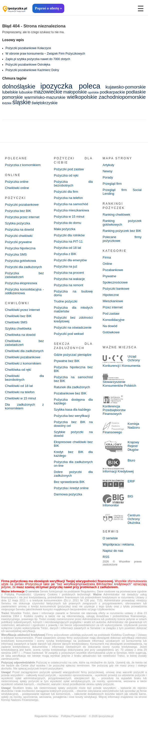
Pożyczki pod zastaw (69, 169)
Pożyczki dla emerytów (70, 260)
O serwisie (110, 538)
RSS (106, 557)
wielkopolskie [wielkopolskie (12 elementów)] (82, 97)
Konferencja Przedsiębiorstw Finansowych (114, 410)
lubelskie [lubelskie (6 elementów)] (10, 92)
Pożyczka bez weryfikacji (72, 416)
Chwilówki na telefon (20, 392)
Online (107, 264)
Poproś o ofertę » (48, 8)
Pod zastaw (111, 313)
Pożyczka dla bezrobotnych (73, 183)
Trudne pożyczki (65, 301)
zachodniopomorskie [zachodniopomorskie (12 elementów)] (122, 97)
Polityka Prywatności (73, 716)
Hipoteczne (111, 295)
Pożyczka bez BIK (18, 211)
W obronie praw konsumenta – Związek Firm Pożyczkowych (45, 53)
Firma (107, 257)
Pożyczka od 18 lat (67, 248)
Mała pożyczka (64, 229)
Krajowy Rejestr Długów (133, 446)
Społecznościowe (115, 282)
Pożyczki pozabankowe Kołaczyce (28, 48)
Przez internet (113, 307)
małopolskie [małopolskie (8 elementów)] (75, 92)
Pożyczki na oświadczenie (72, 327)
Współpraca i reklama (118, 544)
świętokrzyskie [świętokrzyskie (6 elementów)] (45, 102)
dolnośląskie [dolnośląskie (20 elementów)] (18, 86)
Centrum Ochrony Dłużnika (134, 519)
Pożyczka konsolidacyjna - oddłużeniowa (24, 291)
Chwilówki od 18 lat (19, 386)
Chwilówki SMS (16, 322)
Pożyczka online (16, 182)
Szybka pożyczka (17, 223)
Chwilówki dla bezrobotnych (24, 377)
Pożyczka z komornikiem (23, 165)
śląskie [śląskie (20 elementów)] (21, 102)
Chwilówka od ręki (18, 369)
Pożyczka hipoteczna (20, 248)
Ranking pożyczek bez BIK (122, 231)
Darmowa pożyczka (68, 494)
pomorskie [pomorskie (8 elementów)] (12, 97)
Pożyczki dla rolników (69, 235)
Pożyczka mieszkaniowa (71, 210)
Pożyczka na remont (68, 285)
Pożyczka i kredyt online (71, 488)
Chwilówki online (17, 188)
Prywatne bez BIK (66, 361)
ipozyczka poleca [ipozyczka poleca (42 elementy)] (70, 86)
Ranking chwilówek (116, 214)
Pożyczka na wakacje (69, 279)
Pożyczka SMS (16, 254)
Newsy (107, 171)
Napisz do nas (113, 550)
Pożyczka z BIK (65, 254)
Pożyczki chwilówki (18, 236)
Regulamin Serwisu (46, 716)
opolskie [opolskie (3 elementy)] (93, 92)
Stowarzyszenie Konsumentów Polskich (119, 383)
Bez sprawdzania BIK (69, 482)
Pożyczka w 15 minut (69, 216)
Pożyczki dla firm (66, 191)
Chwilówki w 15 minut (20, 398)
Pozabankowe (113, 270)
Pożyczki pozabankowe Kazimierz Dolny (32, 70)
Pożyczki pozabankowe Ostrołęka (27, 64)
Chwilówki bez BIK (18, 316)
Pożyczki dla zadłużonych (23, 267)
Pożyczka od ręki (66, 175)
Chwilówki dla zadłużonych (24, 351)
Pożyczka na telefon (68, 198)
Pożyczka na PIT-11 (68, 241)
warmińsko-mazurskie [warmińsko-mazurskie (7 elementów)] (45, 97)
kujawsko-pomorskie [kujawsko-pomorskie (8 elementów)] (125, 87)
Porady (108, 177)
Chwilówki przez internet (22, 310)
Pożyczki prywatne (18, 242)
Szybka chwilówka (18, 328)
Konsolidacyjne (113, 320)
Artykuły (108, 165)
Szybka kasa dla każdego (72, 409)
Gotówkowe (111, 332)
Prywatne (109, 276)
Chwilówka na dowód (20, 335)
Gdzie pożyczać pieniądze (72, 355)
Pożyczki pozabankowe (22, 204)
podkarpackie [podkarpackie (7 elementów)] (112, 92)
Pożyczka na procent (69, 273)
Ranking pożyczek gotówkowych (122, 222)
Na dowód (110, 326)
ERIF (131, 481)
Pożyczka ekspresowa (21, 283)
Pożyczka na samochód (71, 204)
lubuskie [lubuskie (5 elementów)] (26, 92)
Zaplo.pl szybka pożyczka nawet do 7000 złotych (37, 59)
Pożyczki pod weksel (69, 334)
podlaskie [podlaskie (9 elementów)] (136, 91)
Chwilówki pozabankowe (22, 357)
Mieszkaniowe (113, 301)
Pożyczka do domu (67, 223)
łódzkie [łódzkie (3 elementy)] (6, 103)
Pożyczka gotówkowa (20, 261)
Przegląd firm (112, 183)
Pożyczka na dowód (19, 229)
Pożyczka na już (65, 266)
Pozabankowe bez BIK (70, 393)
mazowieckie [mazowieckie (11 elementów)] (48, 91)
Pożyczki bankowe (116, 288)
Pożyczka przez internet (22, 217)
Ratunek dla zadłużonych (72, 387)
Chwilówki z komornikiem (23, 363)
